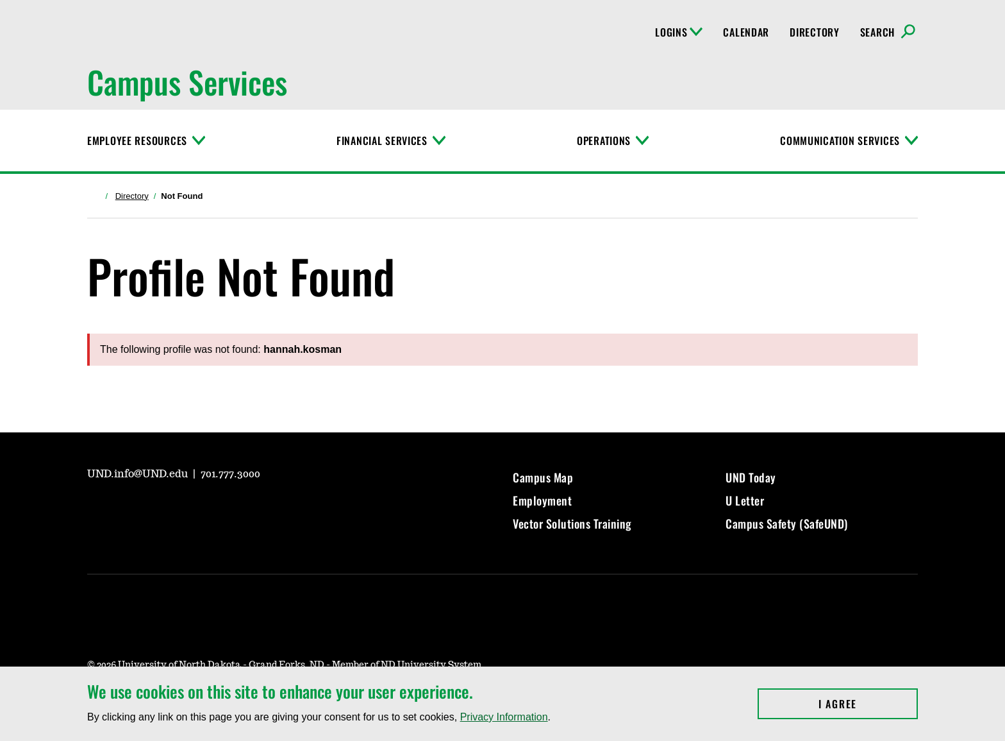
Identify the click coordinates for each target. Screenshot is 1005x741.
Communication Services (840, 140)
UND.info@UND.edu (138, 474)
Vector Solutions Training (572, 523)
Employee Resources (137, 140)
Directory (814, 32)
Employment (542, 500)
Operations (604, 140)
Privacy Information (504, 716)
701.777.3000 (230, 474)
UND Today (751, 477)
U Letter (745, 500)
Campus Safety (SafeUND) (787, 523)
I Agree (868, 703)
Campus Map (543, 477)
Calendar (746, 32)
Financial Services (382, 140)
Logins (678, 32)
